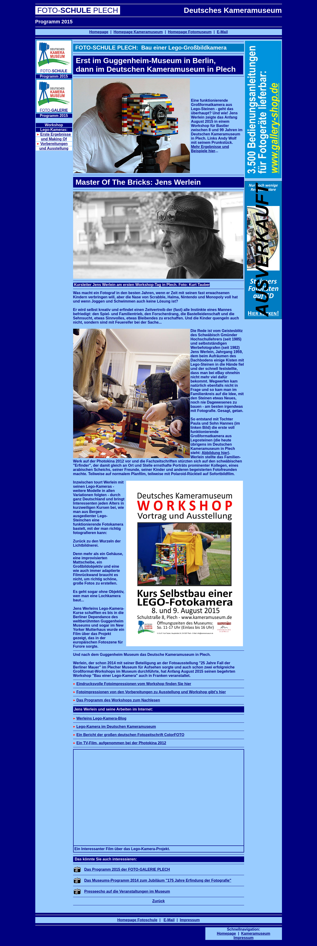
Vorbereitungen (54, 144)
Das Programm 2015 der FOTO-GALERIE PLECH (127, 869)
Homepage (98, 32)
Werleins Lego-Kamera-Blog (101, 718)
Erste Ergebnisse (55, 134)
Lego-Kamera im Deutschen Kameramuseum (116, 727)
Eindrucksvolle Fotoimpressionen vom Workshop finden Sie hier (133, 684)
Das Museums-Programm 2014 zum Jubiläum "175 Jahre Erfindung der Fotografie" (158, 880)
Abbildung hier (215, 453)
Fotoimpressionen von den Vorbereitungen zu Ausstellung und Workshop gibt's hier (151, 692)
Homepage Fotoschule (137, 920)
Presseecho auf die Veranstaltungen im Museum (127, 891)
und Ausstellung (53, 148)
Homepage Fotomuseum (190, 32)
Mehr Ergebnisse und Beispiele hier (210, 149)
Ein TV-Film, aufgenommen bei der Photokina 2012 (121, 743)
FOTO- (54, 110)
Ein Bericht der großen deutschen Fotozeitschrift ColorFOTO (130, 735)
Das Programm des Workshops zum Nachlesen (118, 700)
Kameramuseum (255, 933)
